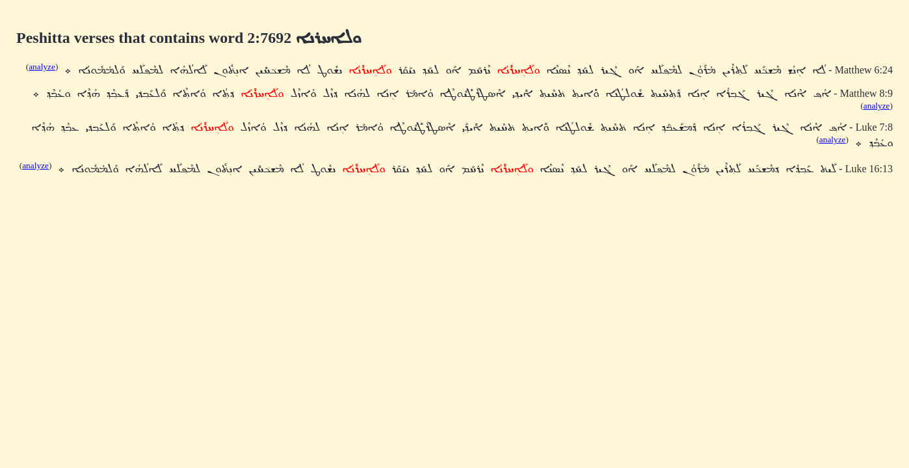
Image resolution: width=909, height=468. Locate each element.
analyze (42, 67)
